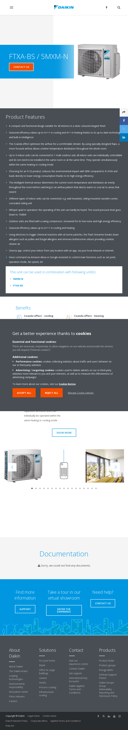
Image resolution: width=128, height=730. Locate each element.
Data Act (10, 725)
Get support (75, 673)
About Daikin (16, 666)
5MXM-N (18, 278)
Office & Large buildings (47, 671)
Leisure (43, 678)
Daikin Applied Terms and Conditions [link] (76, 689)
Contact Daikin (77, 668)
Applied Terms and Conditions (65, 720)
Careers (13, 701)
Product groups (107, 665)
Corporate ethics (39, 720)
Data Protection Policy (17, 720)
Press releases (17, 696)
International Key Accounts (78, 679)
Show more (64, 432)
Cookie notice (49, 715)
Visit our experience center (78, 662)
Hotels (42, 682)
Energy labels (106, 670)
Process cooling (47, 687)
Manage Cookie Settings (81, 392)
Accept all (24, 392)
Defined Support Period (108, 676)
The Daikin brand (18, 671)
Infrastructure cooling (46, 693)
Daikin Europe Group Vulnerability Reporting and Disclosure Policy (108, 689)
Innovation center (18, 691)
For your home (47, 660)
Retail (42, 665)
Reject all (51, 392)
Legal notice (34, 715)
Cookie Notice (67, 383)
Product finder (106, 660)
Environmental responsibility (16, 685)
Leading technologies (16, 677)
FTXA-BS (18, 285)
